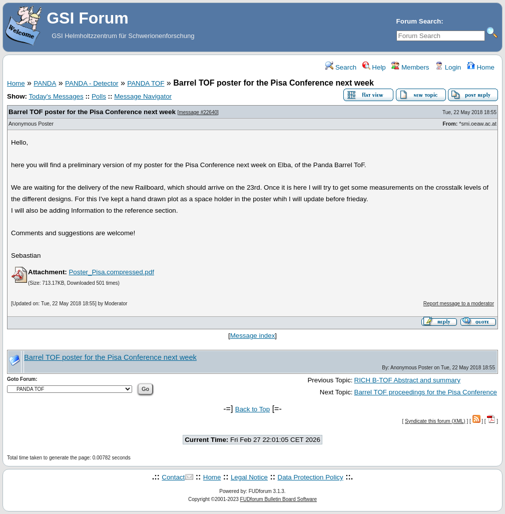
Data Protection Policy (310, 477)
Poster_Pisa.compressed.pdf (111, 272)
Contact (173, 477)
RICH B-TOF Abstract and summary (407, 380)
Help (374, 67)
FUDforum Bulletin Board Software (278, 499)
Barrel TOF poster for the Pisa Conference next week (92, 112)
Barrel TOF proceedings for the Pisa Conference (425, 392)
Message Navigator (143, 96)
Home (480, 67)
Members (410, 67)
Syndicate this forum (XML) (435, 421)
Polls (99, 96)
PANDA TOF (145, 83)
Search (340, 67)
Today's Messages (56, 96)
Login (448, 67)
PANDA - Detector (91, 83)
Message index (252, 335)
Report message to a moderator (458, 303)
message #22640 (198, 112)
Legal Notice (249, 477)
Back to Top (252, 409)
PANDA (45, 83)
